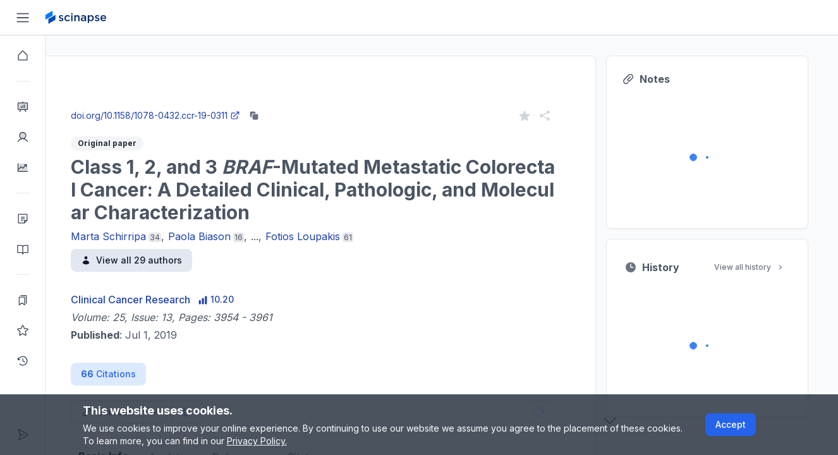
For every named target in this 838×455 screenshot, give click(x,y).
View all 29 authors (167, 260)
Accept (730, 424)
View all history (785, 267)
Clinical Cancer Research (166, 299)
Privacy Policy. (257, 440)
